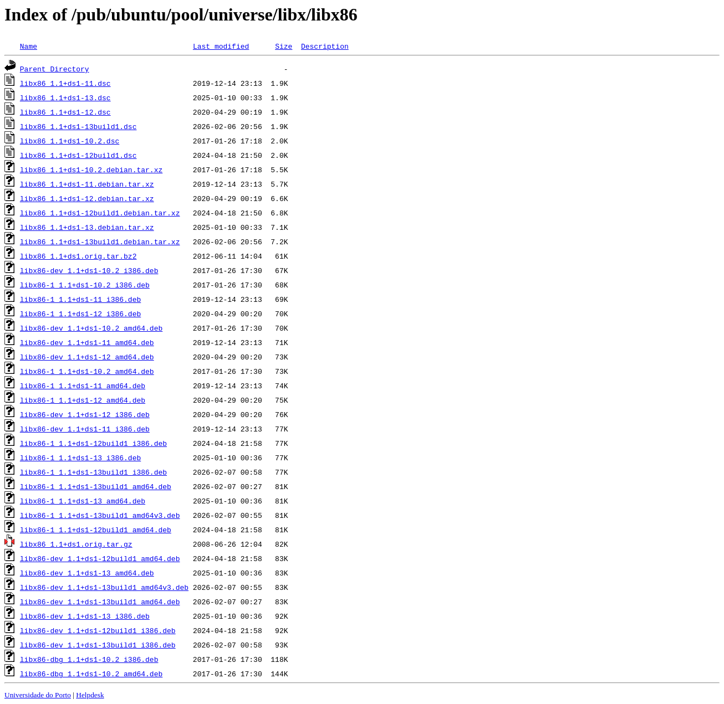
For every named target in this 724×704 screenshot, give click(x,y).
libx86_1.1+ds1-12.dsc (65, 112)
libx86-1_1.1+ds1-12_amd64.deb (82, 400)
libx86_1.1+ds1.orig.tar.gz (76, 544)
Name (28, 46)
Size (283, 46)
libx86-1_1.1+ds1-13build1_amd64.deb (95, 486)
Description (325, 46)
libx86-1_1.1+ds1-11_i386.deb (80, 299)
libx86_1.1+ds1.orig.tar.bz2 (78, 256)
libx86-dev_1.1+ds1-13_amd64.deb (87, 573)
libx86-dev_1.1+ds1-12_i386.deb (85, 414)
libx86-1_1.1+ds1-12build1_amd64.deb (95, 530)
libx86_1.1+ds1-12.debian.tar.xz (87, 198)
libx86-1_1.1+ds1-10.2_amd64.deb (87, 371)
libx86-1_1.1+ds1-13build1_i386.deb (93, 472)
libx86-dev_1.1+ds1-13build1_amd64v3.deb (104, 587)
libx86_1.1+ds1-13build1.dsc (78, 126)
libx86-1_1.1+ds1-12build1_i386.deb (93, 443)
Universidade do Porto (37, 695)
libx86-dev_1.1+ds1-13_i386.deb (85, 616)
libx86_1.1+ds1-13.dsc (65, 97)
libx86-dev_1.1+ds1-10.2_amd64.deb (91, 328)
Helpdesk (90, 695)
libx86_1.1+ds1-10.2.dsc (69, 141)
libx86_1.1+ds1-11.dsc (65, 83)
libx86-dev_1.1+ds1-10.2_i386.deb (89, 270)
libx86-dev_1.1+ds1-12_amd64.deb (87, 357)
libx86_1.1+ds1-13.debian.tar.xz (87, 227)
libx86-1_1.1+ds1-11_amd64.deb (82, 385)
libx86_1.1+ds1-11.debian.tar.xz (87, 184)
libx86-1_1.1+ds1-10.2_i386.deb (85, 285)
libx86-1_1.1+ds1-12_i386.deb (80, 313)
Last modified (221, 46)
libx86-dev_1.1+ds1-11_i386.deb (85, 429)
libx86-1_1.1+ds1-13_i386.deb (80, 458)
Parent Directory (54, 69)
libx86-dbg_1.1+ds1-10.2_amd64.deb (91, 674)
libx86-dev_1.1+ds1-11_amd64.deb (87, 342)
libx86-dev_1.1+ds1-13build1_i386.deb (98, 645)
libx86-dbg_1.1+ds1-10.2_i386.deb (89, 659)
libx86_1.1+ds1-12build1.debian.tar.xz (100, 213)
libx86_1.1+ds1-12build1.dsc (78, 155)
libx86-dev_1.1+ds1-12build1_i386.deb (98, 630)
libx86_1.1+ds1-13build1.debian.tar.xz (100, 241)
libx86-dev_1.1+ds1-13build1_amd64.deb (100, 602)
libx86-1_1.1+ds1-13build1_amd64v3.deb (100, 515)
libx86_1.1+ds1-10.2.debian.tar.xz (91, 169)
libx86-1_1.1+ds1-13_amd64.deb (82, 501)
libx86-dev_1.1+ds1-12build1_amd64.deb (100, 558)
